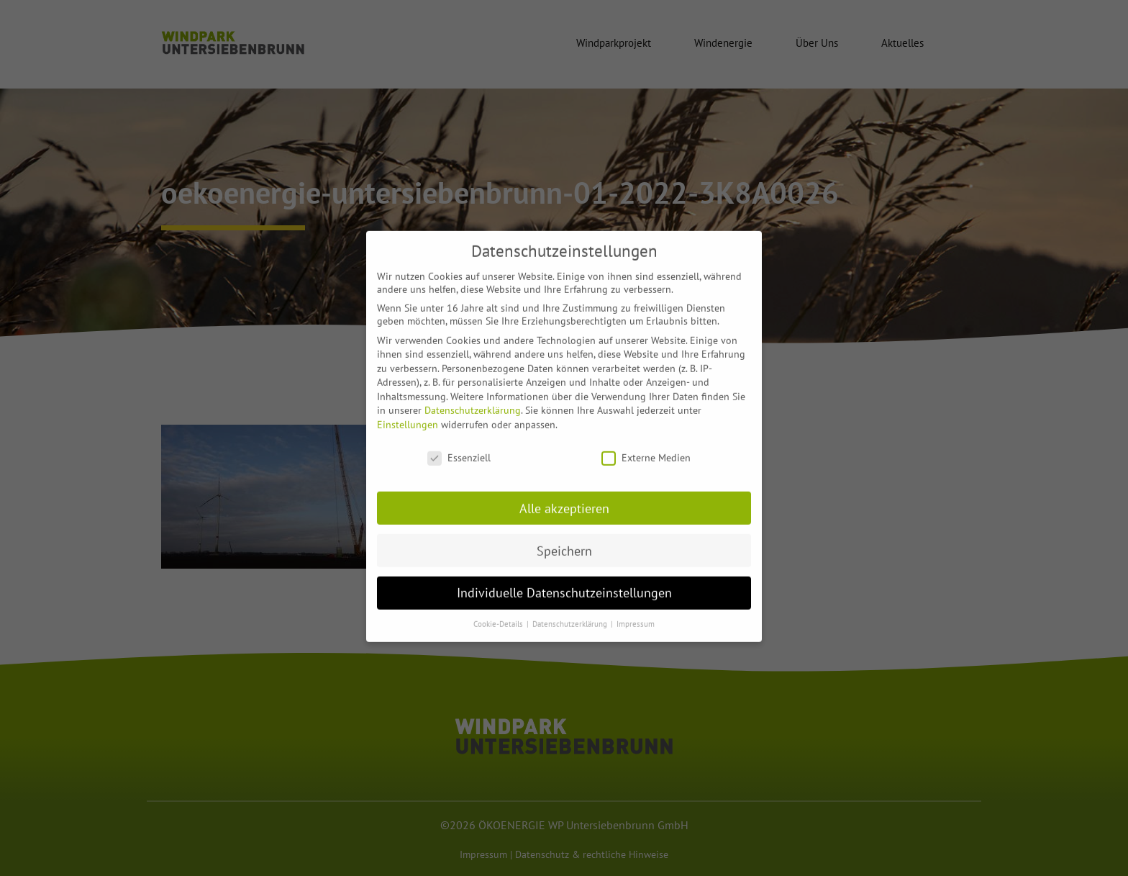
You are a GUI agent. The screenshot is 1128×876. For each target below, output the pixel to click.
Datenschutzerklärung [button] (570, 614)
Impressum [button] (636, 614)
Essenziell (459, 447)
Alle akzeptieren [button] (564, 497)
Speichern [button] (564, 540)
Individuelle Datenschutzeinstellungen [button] (564, 582)
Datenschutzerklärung (472, 400)
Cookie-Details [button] (499, 614)
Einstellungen (407, 414)
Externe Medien (646, 447)
